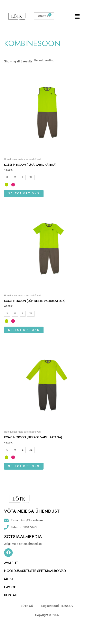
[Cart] (44, 16)
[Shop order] (50, 60)
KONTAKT (11, 595)
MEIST (9, 578)
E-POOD (10, 587)
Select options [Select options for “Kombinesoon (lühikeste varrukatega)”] (23, 329)
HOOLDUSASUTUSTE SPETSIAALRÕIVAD (35, 570)
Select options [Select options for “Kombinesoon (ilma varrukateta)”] (23, 193)
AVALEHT (11, 562)
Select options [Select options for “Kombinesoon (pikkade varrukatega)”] (23, 466)
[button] (77, 16)
